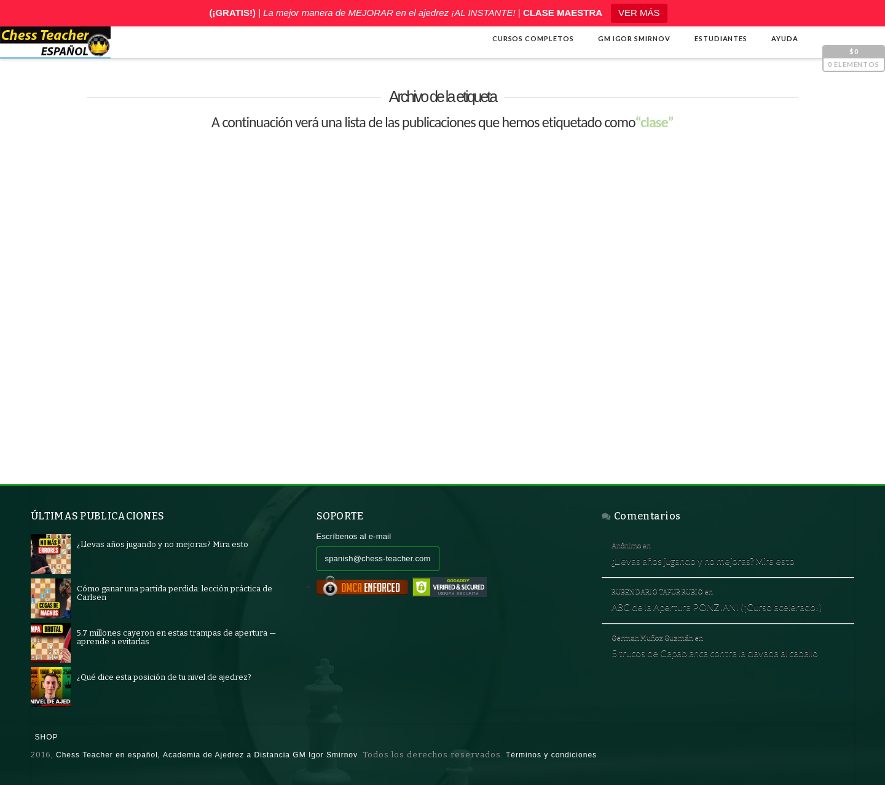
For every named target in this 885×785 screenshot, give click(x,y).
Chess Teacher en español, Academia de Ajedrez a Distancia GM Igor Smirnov (207, 755)
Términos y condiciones (551, 755)
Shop (46, 737)
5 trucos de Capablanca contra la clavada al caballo (715, 652)
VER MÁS (639, 12)
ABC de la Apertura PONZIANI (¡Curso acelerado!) (717, 606)
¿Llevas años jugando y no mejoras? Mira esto (703, 560)
